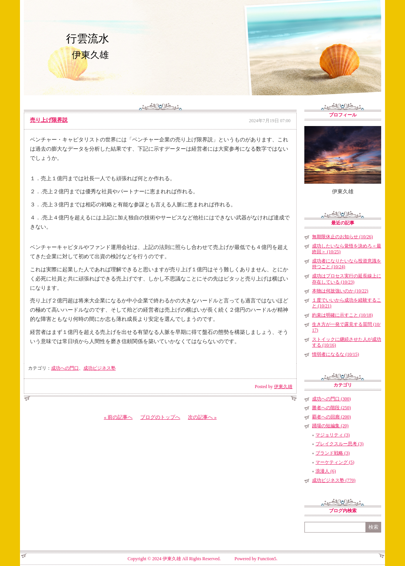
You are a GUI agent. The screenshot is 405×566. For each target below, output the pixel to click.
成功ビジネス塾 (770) (333, 480)
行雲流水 (87, 39)
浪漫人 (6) (325, 471)
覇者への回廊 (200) (331, 417)
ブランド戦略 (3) (332, 453)
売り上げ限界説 (49, 120)
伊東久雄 (283, 386)
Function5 (266, 558)
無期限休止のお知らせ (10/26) (342, 236)
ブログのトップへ (160, 417)
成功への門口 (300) (331, 399)
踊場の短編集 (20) (330, 425)
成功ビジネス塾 (99, 368)
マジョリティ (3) (332, 435)
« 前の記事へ (118, 417)
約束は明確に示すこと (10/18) (342, 315)
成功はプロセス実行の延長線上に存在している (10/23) (346, 279)
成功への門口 (65, 368)
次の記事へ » (202, 417)
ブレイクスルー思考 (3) (339, 443)
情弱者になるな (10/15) (335, 354)
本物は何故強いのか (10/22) (340, 291)
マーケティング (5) (334, 462)
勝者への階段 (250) (331, 407)
